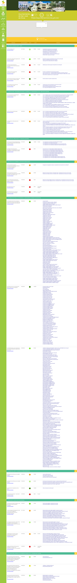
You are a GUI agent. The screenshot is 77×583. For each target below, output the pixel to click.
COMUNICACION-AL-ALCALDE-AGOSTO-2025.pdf (50, 337)
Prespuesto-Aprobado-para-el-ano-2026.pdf (50, 277)
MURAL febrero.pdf (46, 465)
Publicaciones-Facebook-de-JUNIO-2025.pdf (49, 436)
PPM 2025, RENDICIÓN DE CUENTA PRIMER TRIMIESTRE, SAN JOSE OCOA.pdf (54, 535)
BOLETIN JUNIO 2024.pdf (46, 397)
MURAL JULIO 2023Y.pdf (46, 369)
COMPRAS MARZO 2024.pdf (47, 231)
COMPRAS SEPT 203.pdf (46, 219)
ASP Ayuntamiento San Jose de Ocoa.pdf (49, 85)
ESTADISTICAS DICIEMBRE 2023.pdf (48, 305)
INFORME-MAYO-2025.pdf (47, 333)
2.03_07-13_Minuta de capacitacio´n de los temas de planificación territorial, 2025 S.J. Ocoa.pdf (57, 126)
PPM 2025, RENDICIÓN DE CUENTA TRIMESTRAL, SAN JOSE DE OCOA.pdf (54, 538)
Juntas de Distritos (3, 30)
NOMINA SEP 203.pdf (46, 220)
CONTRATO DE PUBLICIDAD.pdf (47, 445)
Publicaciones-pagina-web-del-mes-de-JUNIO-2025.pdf (51, 438)
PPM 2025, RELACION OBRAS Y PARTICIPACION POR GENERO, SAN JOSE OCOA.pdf (55, 511)
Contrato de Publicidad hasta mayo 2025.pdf (50, 426)
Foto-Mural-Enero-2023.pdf (47, 351)
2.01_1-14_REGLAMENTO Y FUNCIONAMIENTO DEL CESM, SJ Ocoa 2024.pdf (54, 98)
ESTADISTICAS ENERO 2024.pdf (47, 306)
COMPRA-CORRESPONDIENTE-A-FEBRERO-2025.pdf (50, 251)
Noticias (3, 14)
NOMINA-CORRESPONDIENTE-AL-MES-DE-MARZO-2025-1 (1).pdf (52, 253)
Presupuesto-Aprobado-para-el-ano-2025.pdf (50, 250)
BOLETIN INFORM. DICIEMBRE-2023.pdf (49, 382)
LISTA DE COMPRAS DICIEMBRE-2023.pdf (49, 225)
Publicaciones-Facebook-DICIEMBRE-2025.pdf (50, 456)
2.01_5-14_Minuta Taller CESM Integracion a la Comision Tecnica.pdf (53, 105)
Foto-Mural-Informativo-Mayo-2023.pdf (49, 363)
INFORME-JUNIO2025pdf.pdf (47, 439)
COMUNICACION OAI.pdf (46, 309)
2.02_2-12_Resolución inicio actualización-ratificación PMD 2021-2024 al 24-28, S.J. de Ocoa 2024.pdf (58, 114)
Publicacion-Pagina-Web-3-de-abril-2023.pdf (50, 358)
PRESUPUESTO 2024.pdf (46, 230)
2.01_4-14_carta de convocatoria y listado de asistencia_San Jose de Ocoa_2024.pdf (56, 107)
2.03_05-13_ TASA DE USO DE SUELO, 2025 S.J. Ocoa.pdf (51, 129)
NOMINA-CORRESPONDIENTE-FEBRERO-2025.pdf (50, 252)
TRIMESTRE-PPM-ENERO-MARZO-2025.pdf (49, 256)
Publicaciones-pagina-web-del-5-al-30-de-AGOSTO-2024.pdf (52, 406)
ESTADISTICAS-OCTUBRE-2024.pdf (48, 320)
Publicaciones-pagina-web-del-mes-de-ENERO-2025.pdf (51, 422)
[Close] (46, 23)
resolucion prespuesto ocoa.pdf (48, 476)
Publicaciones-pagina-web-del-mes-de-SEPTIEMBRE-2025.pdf (52, 449)
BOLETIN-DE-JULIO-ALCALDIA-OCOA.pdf (49, 399)
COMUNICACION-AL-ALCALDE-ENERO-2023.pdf (50, 291)
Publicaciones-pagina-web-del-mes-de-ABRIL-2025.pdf (51, 432)
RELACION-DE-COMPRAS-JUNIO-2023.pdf (49, 214)
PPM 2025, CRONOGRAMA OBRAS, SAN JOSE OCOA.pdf (51, 533)
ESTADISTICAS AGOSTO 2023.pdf (48, 299)
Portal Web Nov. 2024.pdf (47, 416)
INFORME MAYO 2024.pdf (46, 311)
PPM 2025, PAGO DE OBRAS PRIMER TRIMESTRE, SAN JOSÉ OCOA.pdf (53, 534)
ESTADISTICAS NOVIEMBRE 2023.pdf (48, 304)
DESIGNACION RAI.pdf (46, 287)
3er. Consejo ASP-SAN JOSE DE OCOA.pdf (49, 87)
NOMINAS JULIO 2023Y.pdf (47, 216)
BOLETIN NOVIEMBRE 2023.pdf (47, 378)
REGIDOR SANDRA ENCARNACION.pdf (48, 577)
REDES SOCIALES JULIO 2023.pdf (48, 370)
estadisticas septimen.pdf (47, 300)
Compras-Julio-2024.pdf (46, 235)
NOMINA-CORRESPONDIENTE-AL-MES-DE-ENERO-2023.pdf (51, 204)
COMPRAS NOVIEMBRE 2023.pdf (48, 223)
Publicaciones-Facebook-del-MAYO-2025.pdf (50, 434)
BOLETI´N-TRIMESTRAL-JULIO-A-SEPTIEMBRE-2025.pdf (51, 446)
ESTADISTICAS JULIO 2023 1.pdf (47, 297)
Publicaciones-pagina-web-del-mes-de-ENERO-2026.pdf (51, 461)
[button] (41, 28)
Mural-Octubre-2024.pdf (46, 412)
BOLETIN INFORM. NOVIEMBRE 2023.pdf (49, 383)
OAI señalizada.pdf (46, 289)
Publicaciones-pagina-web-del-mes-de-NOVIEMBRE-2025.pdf (52, 455)
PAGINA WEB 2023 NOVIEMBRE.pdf (48, 381)
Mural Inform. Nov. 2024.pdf (47, 415)
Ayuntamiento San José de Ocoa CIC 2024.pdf (50, 49)
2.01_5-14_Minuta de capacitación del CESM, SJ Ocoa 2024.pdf (52, 100)
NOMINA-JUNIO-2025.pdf (46, 262)
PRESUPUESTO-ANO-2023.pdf (47, 205)
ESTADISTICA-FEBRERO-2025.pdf (48, 327)
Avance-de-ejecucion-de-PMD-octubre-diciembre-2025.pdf (52, 280)
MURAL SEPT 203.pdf (46, 374)
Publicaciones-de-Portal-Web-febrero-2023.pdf (50, 355)
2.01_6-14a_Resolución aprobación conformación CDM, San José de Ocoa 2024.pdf (55, 96)
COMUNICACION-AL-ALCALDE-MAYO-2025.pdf (50, 331)
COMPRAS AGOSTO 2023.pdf (47, 217)
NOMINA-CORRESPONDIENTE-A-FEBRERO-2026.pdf (50, 282)
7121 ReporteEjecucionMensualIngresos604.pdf (50, 155)
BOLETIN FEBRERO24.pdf (46, 389)
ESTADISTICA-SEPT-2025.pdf (47, 338)
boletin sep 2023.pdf (46, 373)
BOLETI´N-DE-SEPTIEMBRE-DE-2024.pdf (49, 407)
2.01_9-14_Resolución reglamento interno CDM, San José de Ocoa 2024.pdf (54, 97)
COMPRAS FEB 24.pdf (46, 228)
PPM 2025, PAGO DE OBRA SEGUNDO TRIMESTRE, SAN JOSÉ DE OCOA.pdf (54, 536)
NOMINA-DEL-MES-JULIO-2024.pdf (48, 236)
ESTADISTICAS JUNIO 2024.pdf (47, 312)
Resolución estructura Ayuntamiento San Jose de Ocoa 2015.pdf (53, 58)
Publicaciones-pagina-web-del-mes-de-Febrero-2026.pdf (51, 466)
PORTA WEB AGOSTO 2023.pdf (47, 372)
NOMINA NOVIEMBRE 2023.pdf (47, 224)
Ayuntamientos (3, 24)
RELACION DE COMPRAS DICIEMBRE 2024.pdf (49, 246)
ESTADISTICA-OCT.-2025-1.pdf (47, 340)
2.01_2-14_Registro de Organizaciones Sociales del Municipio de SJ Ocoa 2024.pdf (55, 99)
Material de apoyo (3, 41)
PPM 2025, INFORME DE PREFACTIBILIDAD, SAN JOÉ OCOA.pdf (52, 514)
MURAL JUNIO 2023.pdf (46, 365)
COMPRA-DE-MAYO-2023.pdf (47, 211)
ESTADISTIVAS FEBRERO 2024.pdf (48, 307)
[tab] (41, 46)
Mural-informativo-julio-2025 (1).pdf (48, 440)
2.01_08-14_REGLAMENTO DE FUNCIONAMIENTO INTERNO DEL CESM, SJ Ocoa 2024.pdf (56, 104)
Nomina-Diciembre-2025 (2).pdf (47, 274)
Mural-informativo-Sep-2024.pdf (48, 409)
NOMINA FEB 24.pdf (46, 229)
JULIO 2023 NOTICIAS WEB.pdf (47, 368)
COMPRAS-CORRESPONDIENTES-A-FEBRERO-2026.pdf (51, 281)
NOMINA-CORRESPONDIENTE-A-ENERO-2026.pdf (50, 278)
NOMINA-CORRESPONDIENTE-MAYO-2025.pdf (50, 260)
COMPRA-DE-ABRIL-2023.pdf (47, 209)
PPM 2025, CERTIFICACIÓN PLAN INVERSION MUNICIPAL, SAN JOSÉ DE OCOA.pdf (55, 524)
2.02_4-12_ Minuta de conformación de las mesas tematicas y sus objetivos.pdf (55, 115)
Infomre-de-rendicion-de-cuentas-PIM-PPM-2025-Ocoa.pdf (52, 275)
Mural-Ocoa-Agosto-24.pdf (47, 404)
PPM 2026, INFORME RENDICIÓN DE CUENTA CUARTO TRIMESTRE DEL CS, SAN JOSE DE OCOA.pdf (57, 542)
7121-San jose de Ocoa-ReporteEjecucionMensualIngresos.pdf (52, 153)
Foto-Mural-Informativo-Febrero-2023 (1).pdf (49, 354)
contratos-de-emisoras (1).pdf (47, 361)
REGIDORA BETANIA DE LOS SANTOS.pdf (49, 578)
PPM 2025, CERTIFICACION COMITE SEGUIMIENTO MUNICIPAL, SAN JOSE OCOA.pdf (55, 523)
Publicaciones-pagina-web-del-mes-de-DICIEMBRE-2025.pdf (52, 458)
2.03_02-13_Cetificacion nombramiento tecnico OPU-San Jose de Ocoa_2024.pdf (55, 132)
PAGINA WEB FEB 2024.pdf (47, 391)
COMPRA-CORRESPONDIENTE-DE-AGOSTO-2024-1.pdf (51, 237)
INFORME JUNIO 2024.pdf (46, 313)
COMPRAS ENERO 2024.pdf (47, 226)
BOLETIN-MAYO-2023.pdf (46, 362)
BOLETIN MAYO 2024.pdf (46, 393)
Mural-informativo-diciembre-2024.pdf (49, 418)
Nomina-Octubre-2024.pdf (47, 240)
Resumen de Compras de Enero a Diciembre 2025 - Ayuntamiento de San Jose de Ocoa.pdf (57, 173)
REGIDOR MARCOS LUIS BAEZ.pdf (48, 575)
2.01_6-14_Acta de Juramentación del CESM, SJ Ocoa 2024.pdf (52, 101)
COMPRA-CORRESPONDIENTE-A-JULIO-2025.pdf (50, 264)
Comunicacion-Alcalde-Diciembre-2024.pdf (49, 323)
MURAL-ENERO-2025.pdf (46, 420)
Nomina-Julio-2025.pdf (46, 263)
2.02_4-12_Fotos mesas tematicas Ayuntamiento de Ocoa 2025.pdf (53, 116)
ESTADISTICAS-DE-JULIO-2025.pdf (48, 334)
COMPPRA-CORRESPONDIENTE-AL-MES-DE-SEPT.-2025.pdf (52, 268)
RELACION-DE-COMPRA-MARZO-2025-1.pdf (49, 255)
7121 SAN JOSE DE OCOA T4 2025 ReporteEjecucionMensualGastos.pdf (54, 156)
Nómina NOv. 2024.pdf (46, 244)
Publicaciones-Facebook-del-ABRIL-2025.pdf (49, 431)
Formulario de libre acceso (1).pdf (48, 286)
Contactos (3, 35)
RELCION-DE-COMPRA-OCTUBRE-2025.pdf (49, 453)
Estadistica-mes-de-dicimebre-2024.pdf (49, 324)
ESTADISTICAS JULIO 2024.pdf (47, 315)
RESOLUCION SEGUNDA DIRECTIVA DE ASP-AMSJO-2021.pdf (52, 86)
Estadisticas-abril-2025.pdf (47, 330)
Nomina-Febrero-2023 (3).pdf (47, 208)
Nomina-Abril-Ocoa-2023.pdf (47, 210)
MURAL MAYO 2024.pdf (46, 394)
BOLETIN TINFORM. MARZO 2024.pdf (48, 395)
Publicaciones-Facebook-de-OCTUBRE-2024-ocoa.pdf (51, 414)
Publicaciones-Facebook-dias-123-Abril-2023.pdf (50, 356)
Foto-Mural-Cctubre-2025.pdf (47, 451)
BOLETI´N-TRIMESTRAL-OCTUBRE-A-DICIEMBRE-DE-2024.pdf (52, 424)
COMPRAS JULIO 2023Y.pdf (47, 215)
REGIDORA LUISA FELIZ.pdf (47, 579)
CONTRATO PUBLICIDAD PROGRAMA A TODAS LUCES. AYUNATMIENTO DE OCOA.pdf (55, 348)
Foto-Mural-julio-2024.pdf (47, 401)
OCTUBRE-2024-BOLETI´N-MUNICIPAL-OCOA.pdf (50, 413)
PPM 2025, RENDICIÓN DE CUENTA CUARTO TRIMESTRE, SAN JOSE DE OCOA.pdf (55, 541)
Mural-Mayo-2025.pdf (46, 433)
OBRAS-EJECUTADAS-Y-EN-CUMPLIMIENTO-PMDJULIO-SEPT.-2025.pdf (53, 270)
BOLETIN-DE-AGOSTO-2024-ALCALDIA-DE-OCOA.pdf (51, 403)
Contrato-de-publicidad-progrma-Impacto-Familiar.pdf (51, 349)
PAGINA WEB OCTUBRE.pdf (47, 377)
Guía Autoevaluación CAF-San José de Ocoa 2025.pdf (51, 53)
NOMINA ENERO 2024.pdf (47, 227)
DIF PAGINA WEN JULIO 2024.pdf (47, 400)
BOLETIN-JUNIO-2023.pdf (46, 364)
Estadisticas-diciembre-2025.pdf (48, 342)
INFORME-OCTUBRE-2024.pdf (47, 321)
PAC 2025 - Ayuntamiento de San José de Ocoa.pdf (51, 71)
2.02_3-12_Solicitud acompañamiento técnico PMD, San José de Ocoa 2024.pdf (55, 111)
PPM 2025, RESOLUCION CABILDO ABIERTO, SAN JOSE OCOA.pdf (52, 510)
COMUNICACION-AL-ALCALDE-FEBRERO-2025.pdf (50, 326)
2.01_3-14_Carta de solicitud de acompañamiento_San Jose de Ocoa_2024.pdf (55, 106)
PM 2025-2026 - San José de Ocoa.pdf (48, 54)
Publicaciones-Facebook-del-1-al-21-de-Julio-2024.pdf (51, 402)
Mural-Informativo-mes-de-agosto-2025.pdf (49, 443)
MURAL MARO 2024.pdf (46, 392)
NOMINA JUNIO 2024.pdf (46, 234)
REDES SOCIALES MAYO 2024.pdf (48, 396)
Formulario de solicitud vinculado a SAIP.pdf (49, 202)
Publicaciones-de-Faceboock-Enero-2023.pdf (50, 352)
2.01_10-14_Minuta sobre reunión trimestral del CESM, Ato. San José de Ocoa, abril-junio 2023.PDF (58, 94)
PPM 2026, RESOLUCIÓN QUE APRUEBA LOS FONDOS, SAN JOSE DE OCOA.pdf (54, 527)
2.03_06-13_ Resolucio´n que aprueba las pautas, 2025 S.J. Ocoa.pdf (53, 130)
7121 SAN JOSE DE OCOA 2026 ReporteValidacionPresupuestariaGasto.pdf (54, 143)
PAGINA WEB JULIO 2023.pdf (47, 366)
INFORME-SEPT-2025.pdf (46, 339)
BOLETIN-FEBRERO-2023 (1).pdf (47, 353)
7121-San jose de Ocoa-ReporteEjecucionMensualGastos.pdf (52, 152)
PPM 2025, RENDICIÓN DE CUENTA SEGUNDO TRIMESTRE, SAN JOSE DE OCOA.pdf (55, 537)
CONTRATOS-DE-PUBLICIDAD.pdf (48, 408)
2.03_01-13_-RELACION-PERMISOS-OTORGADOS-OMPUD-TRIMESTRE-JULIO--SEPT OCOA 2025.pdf (57, 131)
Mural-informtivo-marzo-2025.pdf (48, 428)
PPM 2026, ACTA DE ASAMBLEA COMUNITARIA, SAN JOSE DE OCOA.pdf (53, 515)
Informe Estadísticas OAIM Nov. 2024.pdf (49, 322)
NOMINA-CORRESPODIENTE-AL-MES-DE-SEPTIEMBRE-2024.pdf (52, 239)
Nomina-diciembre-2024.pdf (47, 245)
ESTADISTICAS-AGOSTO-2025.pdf (48, 336)
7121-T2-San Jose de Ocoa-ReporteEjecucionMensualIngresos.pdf (53, 151)
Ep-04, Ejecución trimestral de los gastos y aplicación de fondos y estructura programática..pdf (57, 482)
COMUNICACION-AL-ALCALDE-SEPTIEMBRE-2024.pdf (51, 317)
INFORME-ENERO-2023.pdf (47, 292)
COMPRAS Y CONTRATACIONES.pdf (48, 565)
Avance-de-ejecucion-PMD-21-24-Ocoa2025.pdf (50, 269)
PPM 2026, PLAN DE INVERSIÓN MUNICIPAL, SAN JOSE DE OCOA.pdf (53, 526)
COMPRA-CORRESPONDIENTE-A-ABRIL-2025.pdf (50, 257)
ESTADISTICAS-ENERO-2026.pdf (47, 343)
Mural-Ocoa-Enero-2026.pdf (47, 460)
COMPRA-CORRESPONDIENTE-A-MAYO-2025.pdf (50, 259)
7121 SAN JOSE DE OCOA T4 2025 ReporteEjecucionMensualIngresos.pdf (54, 157)
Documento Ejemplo (10, 50)
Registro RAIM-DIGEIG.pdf (47, 290)
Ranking (3, 9)
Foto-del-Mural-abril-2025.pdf (47, 430)
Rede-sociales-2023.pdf (46, 360)
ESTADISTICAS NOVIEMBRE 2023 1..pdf (49, 303)
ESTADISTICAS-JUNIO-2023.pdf (47, 296)
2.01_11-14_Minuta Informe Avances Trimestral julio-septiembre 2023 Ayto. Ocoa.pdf (56, 95)
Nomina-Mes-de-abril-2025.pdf (47, 258)
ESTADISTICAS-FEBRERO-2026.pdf (48, 464)
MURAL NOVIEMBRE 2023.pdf (47, 380)
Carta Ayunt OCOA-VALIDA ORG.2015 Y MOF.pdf (50, 60)
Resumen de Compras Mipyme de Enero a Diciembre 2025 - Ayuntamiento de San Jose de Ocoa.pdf (58, 180)
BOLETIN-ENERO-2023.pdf (47, 350)
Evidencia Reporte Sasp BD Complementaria (50, 78)
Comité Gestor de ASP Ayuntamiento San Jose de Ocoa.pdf (52, 84)
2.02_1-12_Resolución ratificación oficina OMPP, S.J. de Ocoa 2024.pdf (53, 112)
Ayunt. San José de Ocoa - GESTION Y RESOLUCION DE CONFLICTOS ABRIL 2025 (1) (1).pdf (56, 73)
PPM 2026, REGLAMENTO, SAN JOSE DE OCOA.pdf (50, 504)
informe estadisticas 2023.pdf (47, 301)
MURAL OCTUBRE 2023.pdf (47, 376)
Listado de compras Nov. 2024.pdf (48, 242)
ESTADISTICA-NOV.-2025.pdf (47, 341)
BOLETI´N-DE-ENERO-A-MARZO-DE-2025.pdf (49, 427)
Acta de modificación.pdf (47, 474)
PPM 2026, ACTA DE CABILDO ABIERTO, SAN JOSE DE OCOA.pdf (52, 529)
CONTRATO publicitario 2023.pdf (48, 379)
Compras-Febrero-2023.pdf (47, 206)
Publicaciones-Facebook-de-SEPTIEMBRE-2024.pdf (50, 410)
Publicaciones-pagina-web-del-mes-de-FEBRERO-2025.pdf (52, 425)
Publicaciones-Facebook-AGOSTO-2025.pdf (49, 442)
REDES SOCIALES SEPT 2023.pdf (48, 375)
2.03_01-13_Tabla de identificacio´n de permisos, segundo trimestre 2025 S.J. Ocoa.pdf (56, 127)
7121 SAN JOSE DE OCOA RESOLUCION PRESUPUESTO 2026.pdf (52, 141)
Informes (3, 19)
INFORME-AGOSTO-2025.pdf (47, 335)
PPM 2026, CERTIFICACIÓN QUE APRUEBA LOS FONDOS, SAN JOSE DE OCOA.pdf (55, 528)
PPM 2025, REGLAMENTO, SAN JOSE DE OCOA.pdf (50, 503)
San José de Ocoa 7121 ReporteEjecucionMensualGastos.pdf (52, 148)
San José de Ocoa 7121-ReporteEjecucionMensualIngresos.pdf (52, 149)
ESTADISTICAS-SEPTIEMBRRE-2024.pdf (49, 318)
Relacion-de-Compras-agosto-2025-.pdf (49, 265)
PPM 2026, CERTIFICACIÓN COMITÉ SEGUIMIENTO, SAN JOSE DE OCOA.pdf (54, 525)
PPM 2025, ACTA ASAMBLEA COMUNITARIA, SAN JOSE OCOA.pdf (52, 512)
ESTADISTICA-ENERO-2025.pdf (47, 325)
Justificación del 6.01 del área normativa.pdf (49, 477)
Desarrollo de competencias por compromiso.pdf (50, 74)
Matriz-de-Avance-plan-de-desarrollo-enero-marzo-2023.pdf (52, 207)
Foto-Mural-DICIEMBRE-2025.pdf (48, 459)
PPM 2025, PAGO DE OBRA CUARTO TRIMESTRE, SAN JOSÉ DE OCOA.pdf (54, 540)
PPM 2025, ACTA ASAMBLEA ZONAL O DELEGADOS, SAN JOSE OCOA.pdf (54, 513)
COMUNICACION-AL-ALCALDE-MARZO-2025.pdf (50, 328)
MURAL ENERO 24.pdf (46, 387)
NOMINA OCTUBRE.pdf (46, 222)
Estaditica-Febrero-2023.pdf (47, 293)
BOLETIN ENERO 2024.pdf (47, 386)
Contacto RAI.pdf (45, 201)
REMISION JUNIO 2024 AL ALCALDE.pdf (48, 314)
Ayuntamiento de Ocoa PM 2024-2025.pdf (49, 51)
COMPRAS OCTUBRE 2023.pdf (47, 221)
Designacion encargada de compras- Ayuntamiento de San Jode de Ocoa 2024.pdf (56, 164)
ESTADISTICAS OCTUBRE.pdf (47, 302)
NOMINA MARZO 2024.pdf (47, 232)
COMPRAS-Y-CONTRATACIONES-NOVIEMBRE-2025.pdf (51, 273)
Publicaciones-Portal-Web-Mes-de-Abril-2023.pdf (50, 359)
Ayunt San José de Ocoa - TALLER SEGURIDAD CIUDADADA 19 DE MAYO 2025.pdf (55, 72)
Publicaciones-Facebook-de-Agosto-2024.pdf (50, 405)
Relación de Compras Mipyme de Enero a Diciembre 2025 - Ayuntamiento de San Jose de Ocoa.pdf (58, 179)
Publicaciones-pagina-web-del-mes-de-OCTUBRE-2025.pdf (52, 452)
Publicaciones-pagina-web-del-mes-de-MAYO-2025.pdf (51, 435)
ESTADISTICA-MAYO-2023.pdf (47, 295)
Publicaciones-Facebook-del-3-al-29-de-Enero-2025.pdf (51, 421)
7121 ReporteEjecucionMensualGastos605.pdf (50, 154)
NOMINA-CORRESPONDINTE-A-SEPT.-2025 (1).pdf (50, 267)
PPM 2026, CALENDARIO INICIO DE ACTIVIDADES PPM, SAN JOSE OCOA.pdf (54, 516)
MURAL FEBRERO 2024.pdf (47, 390)
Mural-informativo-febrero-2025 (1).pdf (49, 423)
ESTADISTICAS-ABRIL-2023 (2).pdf (48, 294)
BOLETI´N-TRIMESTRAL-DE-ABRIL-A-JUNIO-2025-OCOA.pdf (51, 437)
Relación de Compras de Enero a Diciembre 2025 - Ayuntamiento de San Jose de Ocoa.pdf (57, 172)
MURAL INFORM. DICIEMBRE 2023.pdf (48, 385)
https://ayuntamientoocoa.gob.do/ (45, 18)
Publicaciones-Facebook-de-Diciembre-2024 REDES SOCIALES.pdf (53, 419)
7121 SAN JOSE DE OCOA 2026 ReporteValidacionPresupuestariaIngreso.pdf (54, 144)
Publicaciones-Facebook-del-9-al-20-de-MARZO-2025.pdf (51, 429)
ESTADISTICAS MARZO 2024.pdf (47, 308)
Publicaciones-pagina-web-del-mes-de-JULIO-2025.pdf (51, 441)
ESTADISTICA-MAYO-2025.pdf (47, 332)
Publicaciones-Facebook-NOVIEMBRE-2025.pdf (50, 454)
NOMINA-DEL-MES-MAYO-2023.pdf (48, 212)
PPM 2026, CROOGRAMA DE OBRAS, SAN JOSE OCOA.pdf (51, 539)
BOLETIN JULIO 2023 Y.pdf (47, 367)
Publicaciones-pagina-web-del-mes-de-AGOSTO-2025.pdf (52, 444)
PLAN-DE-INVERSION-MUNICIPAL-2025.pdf (49, 254)
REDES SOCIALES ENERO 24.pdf (47, 388)
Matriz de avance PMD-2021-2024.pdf (48, 243)
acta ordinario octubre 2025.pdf (48, 475)
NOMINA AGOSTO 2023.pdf (47, 218)
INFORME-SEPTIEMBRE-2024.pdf (48, 319)
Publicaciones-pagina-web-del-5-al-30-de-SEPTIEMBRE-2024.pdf (53, 411)
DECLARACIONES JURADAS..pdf (47, 557)
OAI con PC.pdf (45, 288)
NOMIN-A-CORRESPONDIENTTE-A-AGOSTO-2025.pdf (51, 266)
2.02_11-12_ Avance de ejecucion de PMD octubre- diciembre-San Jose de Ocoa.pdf (56, 117)
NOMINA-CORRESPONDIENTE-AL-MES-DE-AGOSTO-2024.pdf (52, 238)
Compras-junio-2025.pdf (46, 261)
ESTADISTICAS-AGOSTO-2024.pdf (48, 316)
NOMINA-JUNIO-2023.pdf (46, 213)
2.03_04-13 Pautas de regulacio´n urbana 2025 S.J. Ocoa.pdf (52, 128)
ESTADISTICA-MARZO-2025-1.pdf (48, 329)
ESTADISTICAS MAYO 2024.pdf (47, 310)
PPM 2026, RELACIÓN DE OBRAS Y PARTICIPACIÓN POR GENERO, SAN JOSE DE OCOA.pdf (56, 517)
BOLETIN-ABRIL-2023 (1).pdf (47, 357)
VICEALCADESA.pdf (46, 556)
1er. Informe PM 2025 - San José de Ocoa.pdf (50, 52)
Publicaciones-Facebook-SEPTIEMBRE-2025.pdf (50, 447)
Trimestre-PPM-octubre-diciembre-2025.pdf (49, 276)
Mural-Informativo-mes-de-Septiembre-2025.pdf (50, 448)
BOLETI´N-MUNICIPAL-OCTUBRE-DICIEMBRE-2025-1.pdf (51, 457)
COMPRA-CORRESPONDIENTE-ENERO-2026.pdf (50, 279)
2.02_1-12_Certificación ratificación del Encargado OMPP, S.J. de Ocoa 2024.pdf (55, 113)
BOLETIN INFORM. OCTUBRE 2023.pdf (48, 384)
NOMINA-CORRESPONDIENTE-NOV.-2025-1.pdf (50, 272)
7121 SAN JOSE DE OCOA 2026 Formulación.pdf (50, 142)
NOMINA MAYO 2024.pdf (46, 233)
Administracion (3, 46)
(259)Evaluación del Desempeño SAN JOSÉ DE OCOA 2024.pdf (52, 64)
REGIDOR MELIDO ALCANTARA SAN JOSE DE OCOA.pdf (51, 576)
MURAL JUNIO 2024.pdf (46, 398)
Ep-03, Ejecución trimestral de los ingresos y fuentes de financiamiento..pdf (54, 481)
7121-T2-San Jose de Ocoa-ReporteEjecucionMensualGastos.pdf (53, 150)
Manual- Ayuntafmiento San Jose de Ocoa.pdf (50, 59)
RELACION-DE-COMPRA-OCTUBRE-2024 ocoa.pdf (50, 241)
